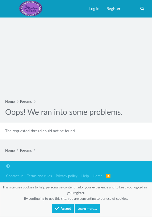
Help (85, 175)
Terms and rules (39, 175)
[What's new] (130, 8)
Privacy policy (66, 175)
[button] (8, 166)
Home (97, 175)
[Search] (142, 8)
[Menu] (10, 9)
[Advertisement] (76, 56)
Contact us (14, 175)
